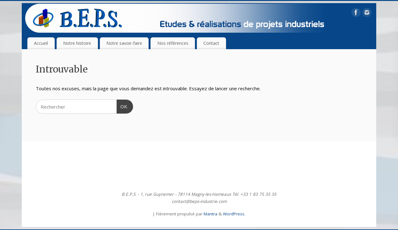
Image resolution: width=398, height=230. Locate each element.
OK (122, 105)
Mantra (210, 214)
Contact (211, 43)
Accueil (41, 43)
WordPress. (234, 214)
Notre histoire (77, 43)
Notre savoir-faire (124, 43)
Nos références (172, 43)
